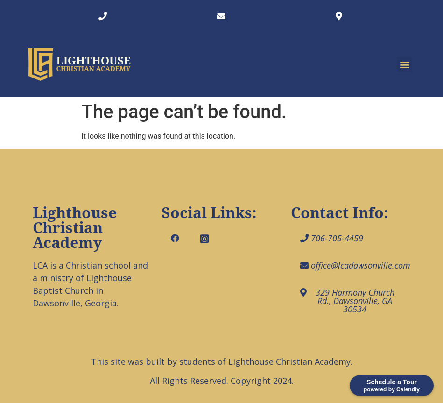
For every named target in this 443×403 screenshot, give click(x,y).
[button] (404, 64)
